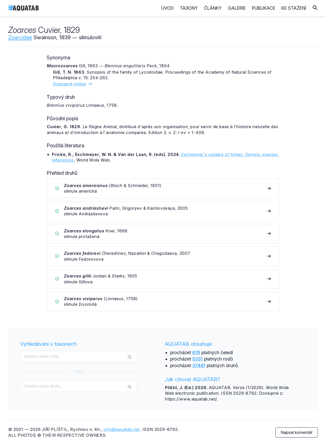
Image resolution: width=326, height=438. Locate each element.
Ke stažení (293, 8)
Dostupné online (72, 83)
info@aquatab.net (122, 429)
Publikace (263, 8)
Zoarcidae (20, 37)
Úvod (167, 8)
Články (213, 8)
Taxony (189, 8)
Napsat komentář (297, 432)
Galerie (237, 8)
